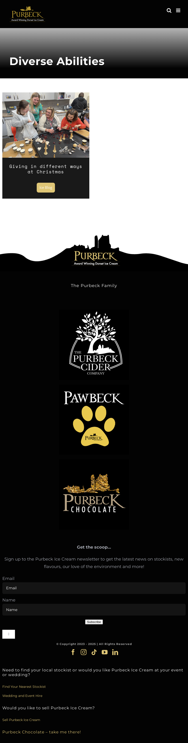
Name (8, 600)
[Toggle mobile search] (169, 10)
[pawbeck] (94, 386)
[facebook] (73, 652)
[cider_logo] (94, 311)
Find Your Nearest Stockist (24, 687)
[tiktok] (94, 652)
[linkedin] (115, 652)
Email (8, 578)
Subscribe (94, 622)
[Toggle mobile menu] (178, 10)
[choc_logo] (94, 461)
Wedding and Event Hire (22, 696)
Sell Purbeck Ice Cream (21, 720)
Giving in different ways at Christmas (45, 169)
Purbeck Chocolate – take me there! (41, 731)
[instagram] (84, 652)
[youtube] (105, 652)
